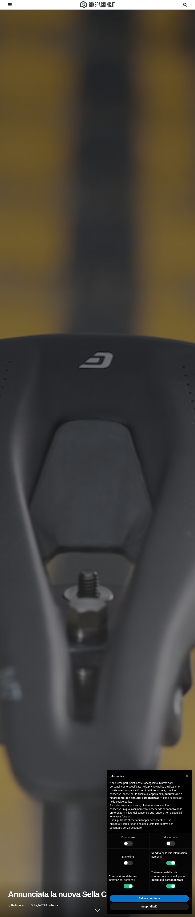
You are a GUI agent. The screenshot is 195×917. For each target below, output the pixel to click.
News (54, 905)
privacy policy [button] (156, 786)
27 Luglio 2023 (39, 905)
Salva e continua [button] (149, 898)
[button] (187, 776)
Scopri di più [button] (149, 906)
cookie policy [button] (123, 801)
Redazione (17, 905)
